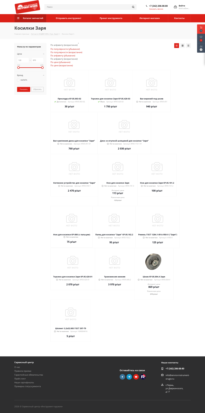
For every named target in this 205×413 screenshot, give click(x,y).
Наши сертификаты (24, 382)
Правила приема (22, 371)
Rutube (143, 377)
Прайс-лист (20, 378)
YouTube (136, 377)
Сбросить (37, 89)
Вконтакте (122, 377)
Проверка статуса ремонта (27, 386)
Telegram (129, 377)
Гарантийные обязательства (28, 374)
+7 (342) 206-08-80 (158, 5)
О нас (17, 367)
